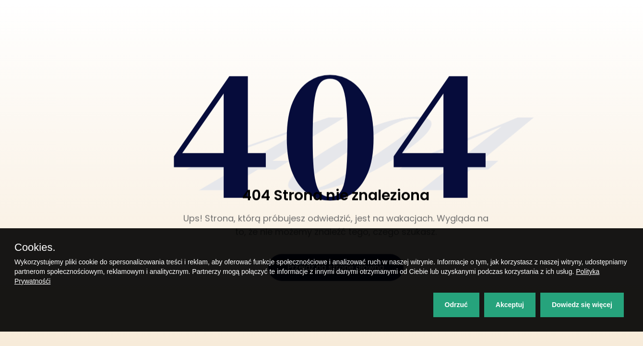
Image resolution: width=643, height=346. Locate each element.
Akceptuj (510, 305)
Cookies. (35, 247)
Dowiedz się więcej (582, 305)
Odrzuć (456, 305)
